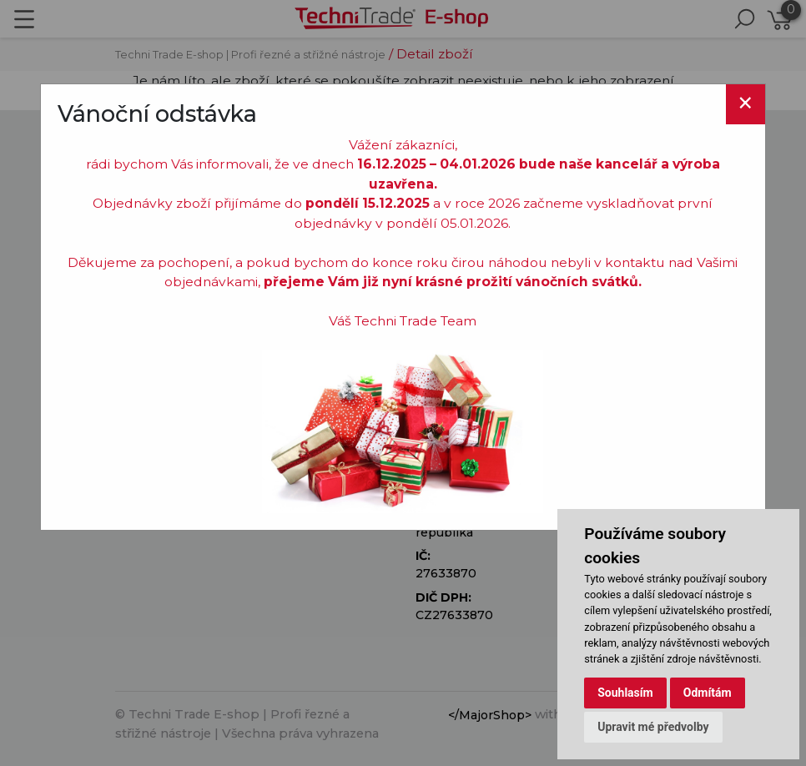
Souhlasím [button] (625, 692)
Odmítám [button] (707, 692)
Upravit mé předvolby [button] (652, 726)
